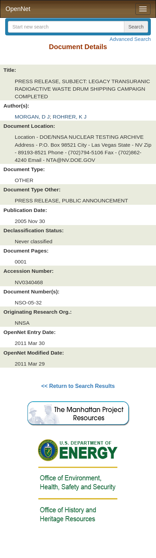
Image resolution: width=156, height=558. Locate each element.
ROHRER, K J (69, 117)
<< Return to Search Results (78, 386)
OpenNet (18, 8)
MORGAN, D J (32, 117)
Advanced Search (130, 39)
